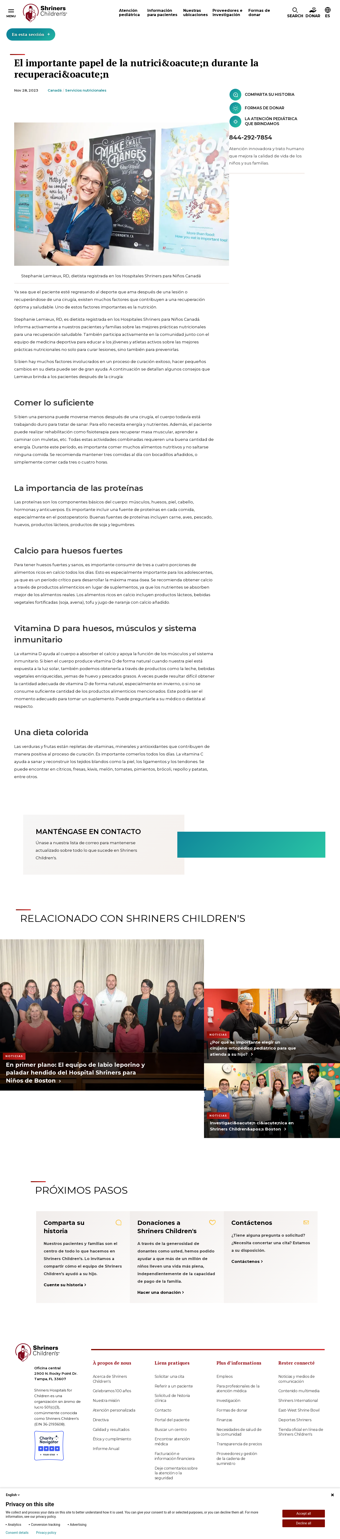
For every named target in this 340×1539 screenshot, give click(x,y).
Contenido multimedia (298, 1391)
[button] (295, 13)
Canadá (55, 90)
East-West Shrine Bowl (299, 1410)
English (13, 1495)
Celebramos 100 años (112, 1391)
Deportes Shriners (294, 1420)
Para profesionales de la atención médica (238, 1388)
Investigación (228, 1400)
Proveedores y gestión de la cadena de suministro (237, 1458)
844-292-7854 (250, 137)
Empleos (225, 1376)
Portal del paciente (172, 1420)
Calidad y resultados (111, 1429)
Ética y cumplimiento (112, 1439)
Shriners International (298, 1400)
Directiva (101, 1420)
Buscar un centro (171, 1429)
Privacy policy (46, 1533)
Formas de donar (232, 1410)
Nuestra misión (106, 1400)
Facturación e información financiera (175, 1456)
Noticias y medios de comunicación (296, 1379)
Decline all (303, 1523)
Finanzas (224, 1420)
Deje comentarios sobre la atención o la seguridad (176, 1473)
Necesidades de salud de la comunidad (239, 1432)
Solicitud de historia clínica (172, 1398)
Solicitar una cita (169, 1376)
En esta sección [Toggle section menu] (31, 34)
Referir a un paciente (174, 1386)
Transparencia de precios (239, 1444)
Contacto (163, 1410)
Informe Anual (106, 1448)
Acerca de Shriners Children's (110, 1379)
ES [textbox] (327, 16)
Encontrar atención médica (172, 1441)
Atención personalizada (114, 1410)
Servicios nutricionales (85, 90)
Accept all (303, 1513)
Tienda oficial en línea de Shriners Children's (300, 1432)
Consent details (17, 1533)
